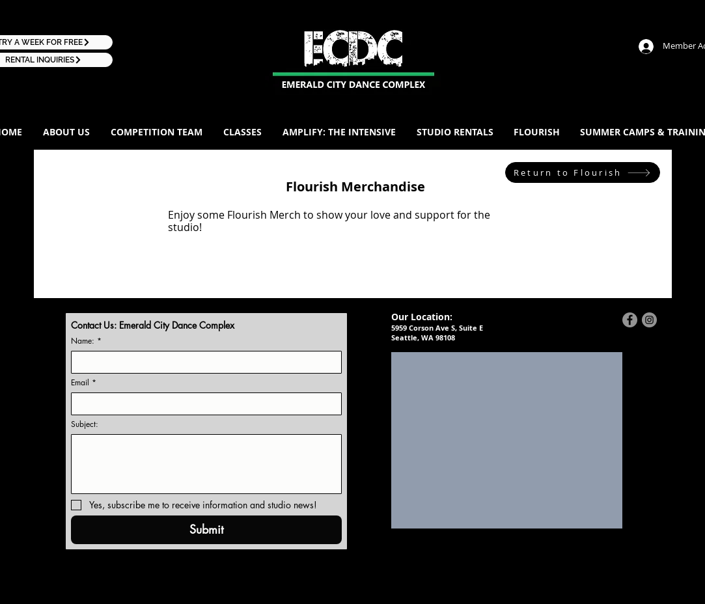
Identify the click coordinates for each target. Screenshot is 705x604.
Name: (86, 341)
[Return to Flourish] (582, 172)
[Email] (202, 404)
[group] (352, 263)
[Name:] (202, 362)
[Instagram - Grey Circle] (649, 319)
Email (83, 382)
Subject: (84, 424)
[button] (66, 132)
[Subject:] (206, 464)
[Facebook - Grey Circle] (629, 319)
